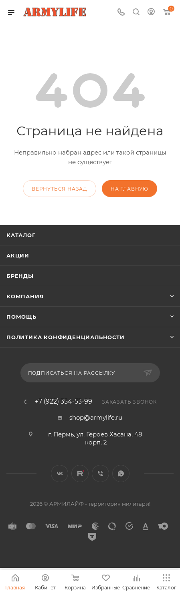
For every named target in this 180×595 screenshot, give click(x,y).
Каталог (21, 235)
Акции (17, 255)
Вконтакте (59, 473)
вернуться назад (59, 189)
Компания (25, 296)
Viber (100, 473)
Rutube (80, 473)
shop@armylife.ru (95, 417)
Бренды (20, 276)
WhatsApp (120, 473)
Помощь (21, 317)
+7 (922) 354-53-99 (63, 401)
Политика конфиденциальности (65, 337)
